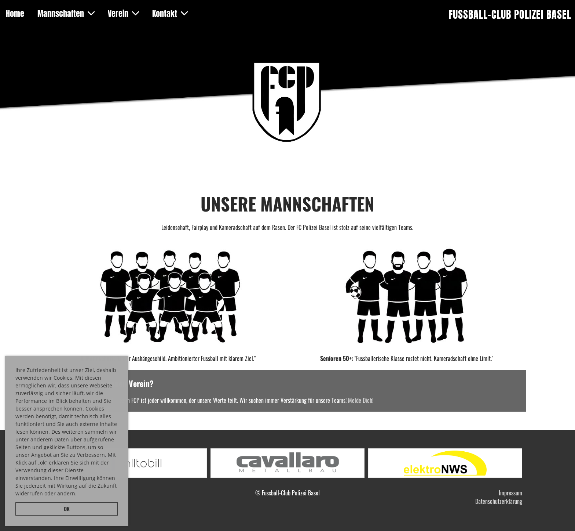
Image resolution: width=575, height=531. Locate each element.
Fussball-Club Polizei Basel (509, 14)
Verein (123, 13)
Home (15, 13)
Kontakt (170, 13)
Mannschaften (66, 13)
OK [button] (67, 509)
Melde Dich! (360, 400)
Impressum (510, 492)
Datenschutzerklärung (498, 501)
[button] (79, 495)
